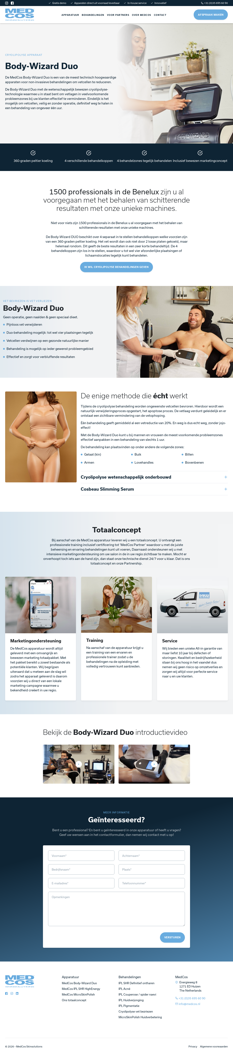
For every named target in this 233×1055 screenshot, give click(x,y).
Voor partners (118, 15)
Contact (160, 15)
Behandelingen (93, 15)
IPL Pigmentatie (129, 1005)
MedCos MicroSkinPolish (78, 994)
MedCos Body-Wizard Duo (79, 983)
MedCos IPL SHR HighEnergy (81, 988)
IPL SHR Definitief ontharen (136, 983)
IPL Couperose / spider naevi (137, 994)
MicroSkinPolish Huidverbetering (140, 1017)
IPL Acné (124, 988)
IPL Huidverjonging (131, 1000)
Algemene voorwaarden (214, 1046)
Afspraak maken (211, 14)
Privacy (192, 1046)
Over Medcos (141, 15)
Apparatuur (70, 15)
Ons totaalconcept (74, 1000)
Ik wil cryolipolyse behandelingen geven (116, 267)
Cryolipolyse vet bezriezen (136, 1011)
